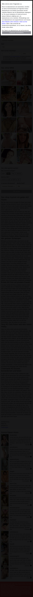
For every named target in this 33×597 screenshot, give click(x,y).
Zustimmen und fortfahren (16, 32)
